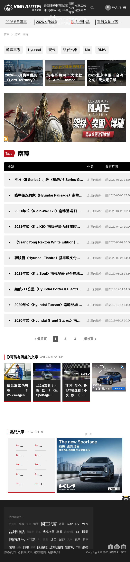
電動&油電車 (71, 8)
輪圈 (36, 523)
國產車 (30, 531)
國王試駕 (49, 524)
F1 (39, 539)
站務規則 (54, 552)
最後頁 (88, 338)
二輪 (78, 547)
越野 (62, 539)
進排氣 (69, 547)
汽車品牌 (71, 21)
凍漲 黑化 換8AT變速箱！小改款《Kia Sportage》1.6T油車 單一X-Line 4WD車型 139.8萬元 (76, 391)
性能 (31, 539)
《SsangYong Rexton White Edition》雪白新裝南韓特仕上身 (48, 242)
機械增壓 (48, 531)
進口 (53, 539)
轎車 (85, 539)
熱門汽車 (47, 21)
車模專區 (53, 8)
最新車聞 (47, 8)
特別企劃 (83, 21)
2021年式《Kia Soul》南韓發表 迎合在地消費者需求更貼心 (48, 274)
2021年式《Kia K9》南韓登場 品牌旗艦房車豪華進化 (48, 227)
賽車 (28, 523)
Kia (87, 50)
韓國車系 (13, 50)
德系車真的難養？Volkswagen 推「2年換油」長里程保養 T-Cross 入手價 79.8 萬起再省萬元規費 (17, 391)
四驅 (26, 547)
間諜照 (59, 8)
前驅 (12, 547)
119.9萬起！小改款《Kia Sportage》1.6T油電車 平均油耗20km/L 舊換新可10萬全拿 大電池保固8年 (47, 391)
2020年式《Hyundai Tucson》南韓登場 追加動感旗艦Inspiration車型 (48, 305)
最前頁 (42, 338)
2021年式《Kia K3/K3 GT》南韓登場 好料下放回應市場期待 (48, 211)
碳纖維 (42, 547)
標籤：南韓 (21, 34)
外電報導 (65, 21)
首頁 (6, 34)
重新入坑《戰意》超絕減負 (111, 22)
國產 (45, 539)
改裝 (61, 523)
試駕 (38, 531)
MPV (85, 523)
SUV (70, 523)
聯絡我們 (10, 552)
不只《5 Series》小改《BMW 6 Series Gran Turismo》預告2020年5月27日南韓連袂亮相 (48, 180)
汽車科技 (77, 8)
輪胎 (21, 523)
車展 (59, 531)
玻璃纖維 (56, 547)
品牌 (33, 547)
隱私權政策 (25, 552)
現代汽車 (70, 50)
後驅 (19, 547)
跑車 (77, 539)
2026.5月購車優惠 (19, 22)
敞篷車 (12, 523)
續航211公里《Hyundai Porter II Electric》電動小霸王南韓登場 (48, 289)
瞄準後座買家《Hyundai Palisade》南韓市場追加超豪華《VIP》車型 (48, 195)
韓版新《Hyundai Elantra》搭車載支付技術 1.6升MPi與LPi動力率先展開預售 (48, 258)
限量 (85, 531)
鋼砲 (85, 547)
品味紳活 (77, 21)
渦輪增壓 (69, 531)
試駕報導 (65, 8)
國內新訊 (59, 21)
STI (78, 531)
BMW (102, 50)
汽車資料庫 (53, 21)
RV (77, 523)
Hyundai (34, 50)
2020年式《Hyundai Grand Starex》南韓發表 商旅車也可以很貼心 (48, 320)
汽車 (69, 539)
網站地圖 (40, 552)
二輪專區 (83, 8)
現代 (52, 50)
